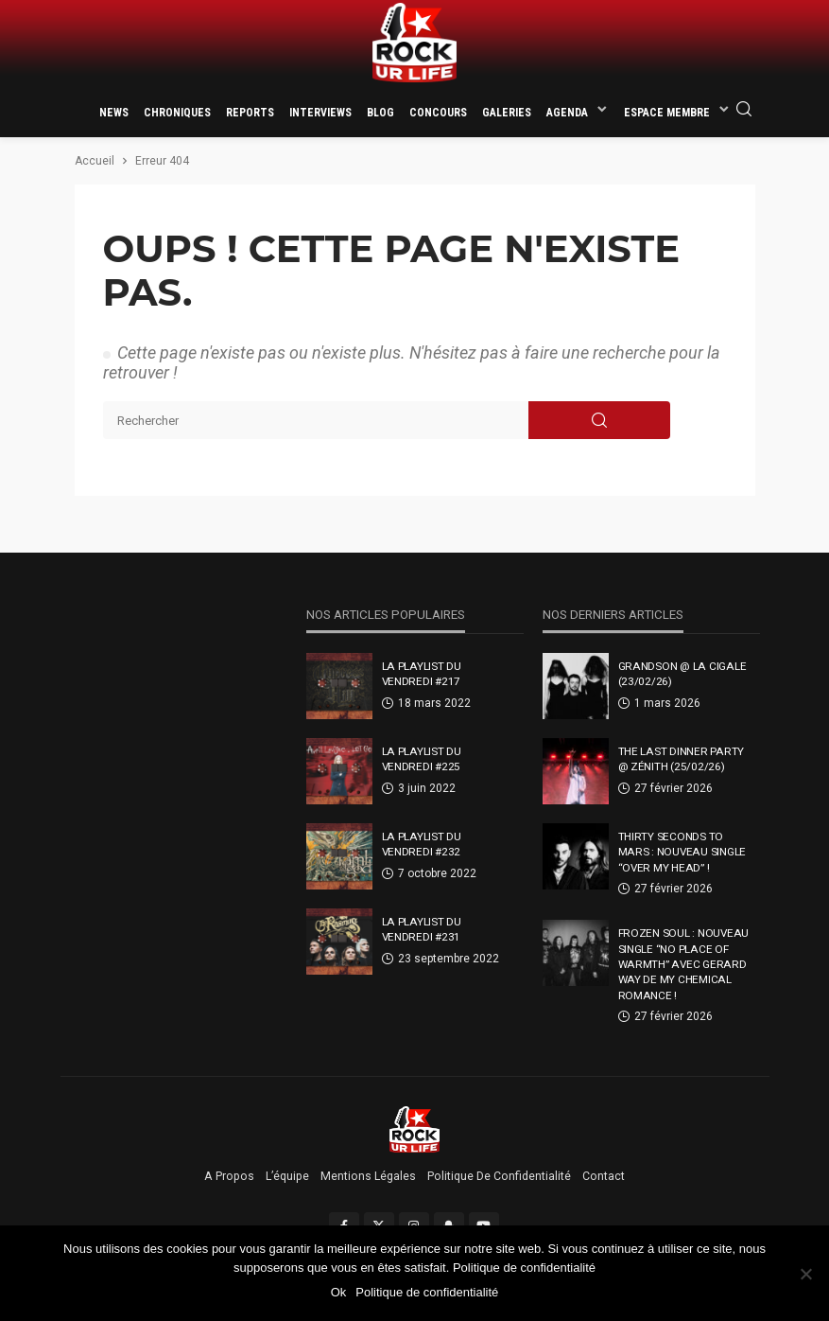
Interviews (320, 112)
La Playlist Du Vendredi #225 (421, 759)
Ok (339, 1292)
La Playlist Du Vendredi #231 (421, 929)
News (114, 112)
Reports (250, 112)
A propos (229, 1176)
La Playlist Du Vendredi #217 (421, 674)
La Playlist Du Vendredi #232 (421, 844)
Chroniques (177, 112)
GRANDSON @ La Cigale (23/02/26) (682, 674)
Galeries (506, 112)
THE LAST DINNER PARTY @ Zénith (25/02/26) (681, 759)
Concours (438, 112)
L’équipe (287, 1176)
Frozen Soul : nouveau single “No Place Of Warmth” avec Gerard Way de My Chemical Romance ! (684, 964)
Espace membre (667, 112)
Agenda (567, 112)
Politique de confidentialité (499, 1176)
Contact (603, 1176)
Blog (380, 112)
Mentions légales (368, 1176)
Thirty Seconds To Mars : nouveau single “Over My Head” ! (682, 852)
